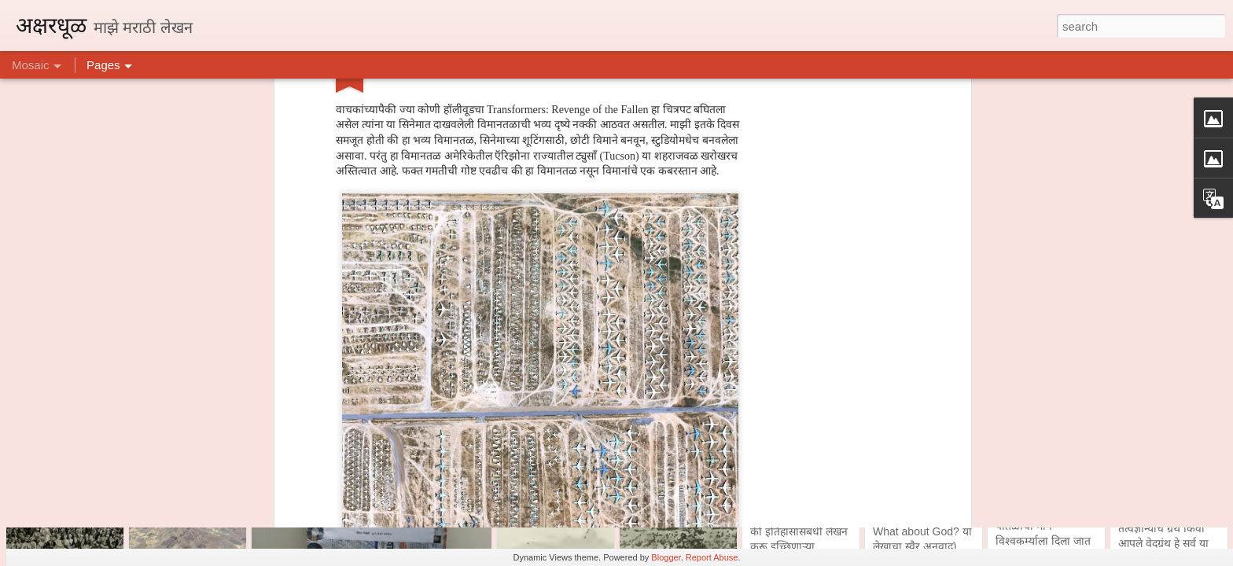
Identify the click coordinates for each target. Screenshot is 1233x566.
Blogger (665, 557)
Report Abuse (712, 557)
